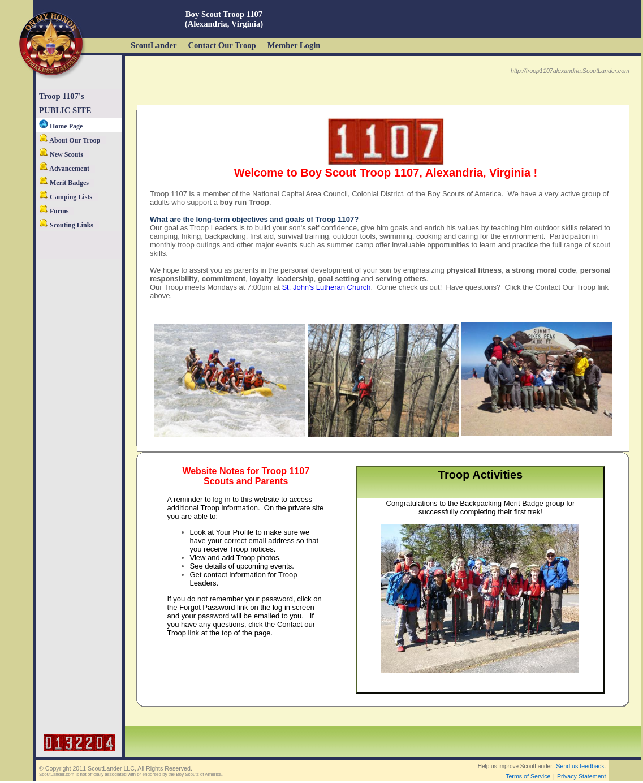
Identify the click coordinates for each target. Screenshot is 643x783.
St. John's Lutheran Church (326, 287)
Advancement (64, 169)
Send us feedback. (581, 766)
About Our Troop (69, 140)
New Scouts (61, 154)
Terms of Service (528, 776)
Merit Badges (64, 183)
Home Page (61, 126)
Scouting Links (66, 225)
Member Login (294, 45)
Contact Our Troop (222, 45)
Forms (53, 211)
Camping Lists (65, 197)
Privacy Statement (581, 776)
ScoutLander (153, 45)
